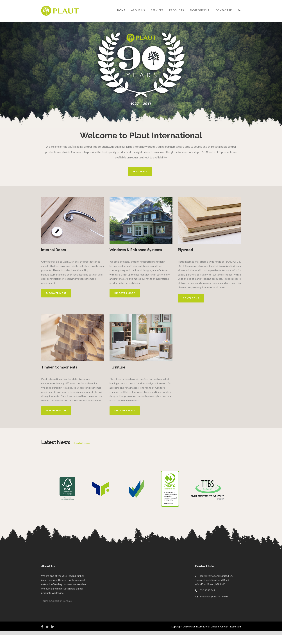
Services (157, 10)
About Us (138, 10)
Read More (140, 171)
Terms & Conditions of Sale (56, 600)
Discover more (56, 293)
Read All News (82, 443)
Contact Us (224, 10)
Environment (200, 10)
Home (121, 10)
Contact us (191, 298)
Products (176, 10)
